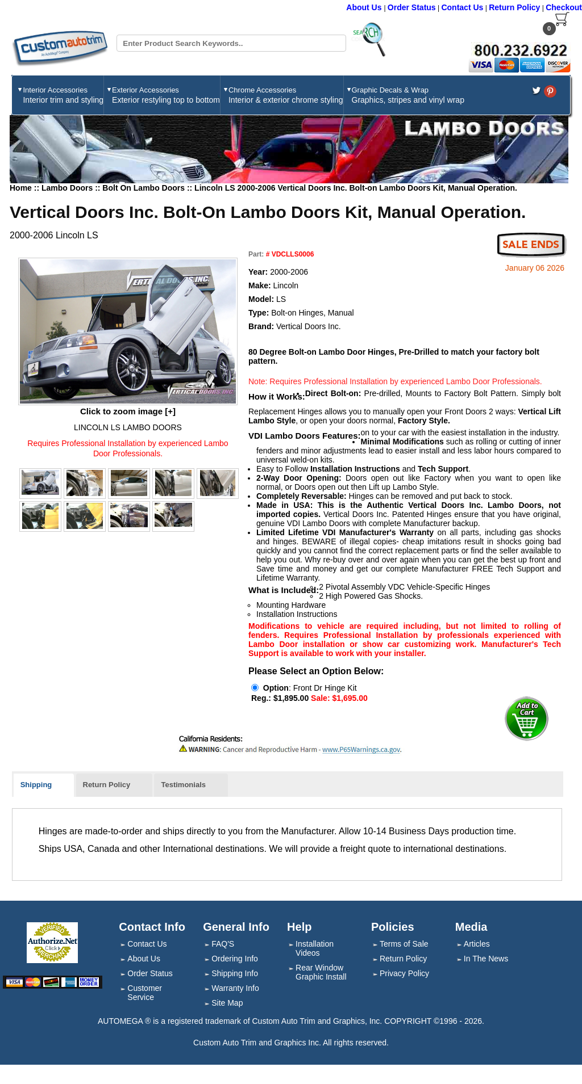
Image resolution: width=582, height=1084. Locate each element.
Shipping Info (234, 973)
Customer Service (144, 993)
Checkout (564, 7)
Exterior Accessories (166, 95)
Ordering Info (234, 958)
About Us (365, 7)
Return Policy (514, 7)
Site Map (227, 1002)
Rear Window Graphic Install (321, 972)
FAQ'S (222, 943)
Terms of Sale (404, 943)
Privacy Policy (404, 973)
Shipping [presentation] (36, 784)
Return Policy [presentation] (107, 784)
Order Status (412, 7)
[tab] (44, 785)
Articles (477, 943)
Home (21, 187)
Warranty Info (235, 988)
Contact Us (462, 7)
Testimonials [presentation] (183, 784)
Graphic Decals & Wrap (408, 95)
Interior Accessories (63, 95)
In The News (486, 958)
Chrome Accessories (285, 95)
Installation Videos (315, 948)
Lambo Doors (68, 187)
